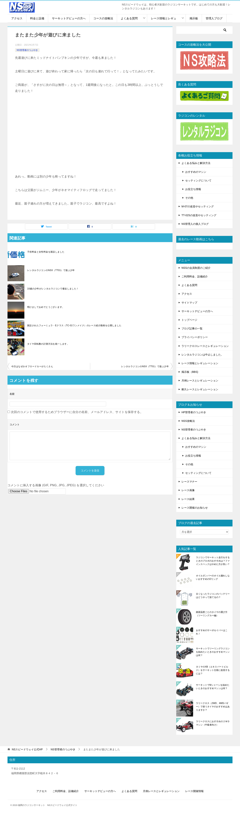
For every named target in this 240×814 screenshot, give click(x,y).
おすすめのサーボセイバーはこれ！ (211, 632)
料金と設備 (37, 18)
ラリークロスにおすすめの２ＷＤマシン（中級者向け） (213, 723)
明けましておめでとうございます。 (45, 307)
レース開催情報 (194, 791)
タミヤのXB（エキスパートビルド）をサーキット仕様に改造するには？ (213, 670)
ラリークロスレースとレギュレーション (205, 345)
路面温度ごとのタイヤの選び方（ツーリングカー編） (211, 614)
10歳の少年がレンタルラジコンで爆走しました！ (53, 288)
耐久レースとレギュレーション (200, 389)
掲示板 (194, 18)
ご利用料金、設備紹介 (195, 276)
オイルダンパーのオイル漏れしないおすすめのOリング (213, 577)
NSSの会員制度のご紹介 (196, 267)
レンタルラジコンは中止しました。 (203, 354)
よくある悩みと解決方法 (196, 163)
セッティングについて (198, 180)
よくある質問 (129, 18)
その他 (189, 197)
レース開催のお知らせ (195, 507)
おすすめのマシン (195, 171)
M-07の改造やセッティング (198, 206)
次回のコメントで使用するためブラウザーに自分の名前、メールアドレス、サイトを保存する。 (77, 412)
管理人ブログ (214, 18)
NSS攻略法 (188, 420)
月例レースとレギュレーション (200, 380)
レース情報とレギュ (163, 18)
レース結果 (188, 499)
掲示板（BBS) (190, 371)
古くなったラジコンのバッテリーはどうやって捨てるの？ (213, 596)
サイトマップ (189, 302)
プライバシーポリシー (195, 337)
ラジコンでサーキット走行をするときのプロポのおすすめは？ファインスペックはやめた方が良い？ (213, 561)
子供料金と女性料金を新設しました (45, 252)
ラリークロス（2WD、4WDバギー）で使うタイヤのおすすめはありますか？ (213, 706)
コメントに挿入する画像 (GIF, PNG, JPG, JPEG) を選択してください (56, 485)
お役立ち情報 (193, 189)
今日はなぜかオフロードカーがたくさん (32, 366)
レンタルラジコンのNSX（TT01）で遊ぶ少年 (51, 270)
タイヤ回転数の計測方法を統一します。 (48, 344)
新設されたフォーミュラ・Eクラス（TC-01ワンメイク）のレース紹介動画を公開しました (74, 325)
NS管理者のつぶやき (27, 50)
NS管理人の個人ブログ (195, 223)
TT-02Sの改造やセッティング (199, 215)
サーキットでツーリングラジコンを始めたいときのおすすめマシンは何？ (213, 652)
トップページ (189, 319)
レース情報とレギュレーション (200, 363)
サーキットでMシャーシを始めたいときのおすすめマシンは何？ (212, 687)
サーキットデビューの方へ (69, 18)
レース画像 (188, 490)
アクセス (16, 18)
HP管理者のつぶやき (194, 412)
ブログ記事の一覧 (192, 328)
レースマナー (189, 481)
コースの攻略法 (103, 18)
